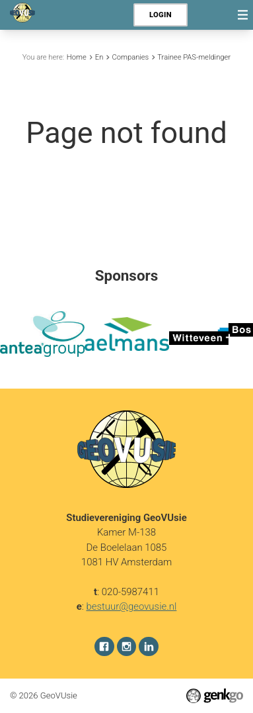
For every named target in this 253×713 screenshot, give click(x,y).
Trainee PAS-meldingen (194, 57)
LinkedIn (149, 646)
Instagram (127, 646)
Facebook (104, 646)
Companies (130, 57)
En (99, 57)
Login (160, 15)
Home (77, 57)
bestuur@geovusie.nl (131, 606)
